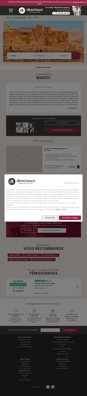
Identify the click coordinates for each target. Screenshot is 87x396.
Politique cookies (61, 209)
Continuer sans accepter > (71, 183)
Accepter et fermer (70, 218)
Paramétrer (50, 218)
